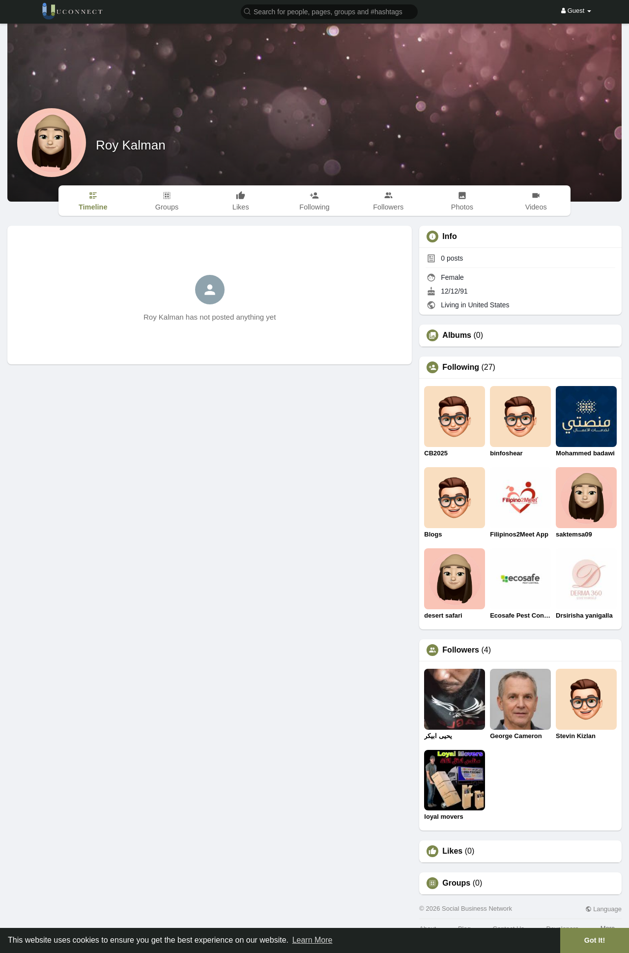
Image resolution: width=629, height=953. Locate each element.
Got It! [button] (594, 940)
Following (460, 367)
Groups (456, 883)
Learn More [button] (312, 940)
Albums (456, 335)
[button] (329, 11)
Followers (460, 650)
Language (603, 909)
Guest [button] (576, 10)
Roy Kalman (131, 145)
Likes (452, 851)
